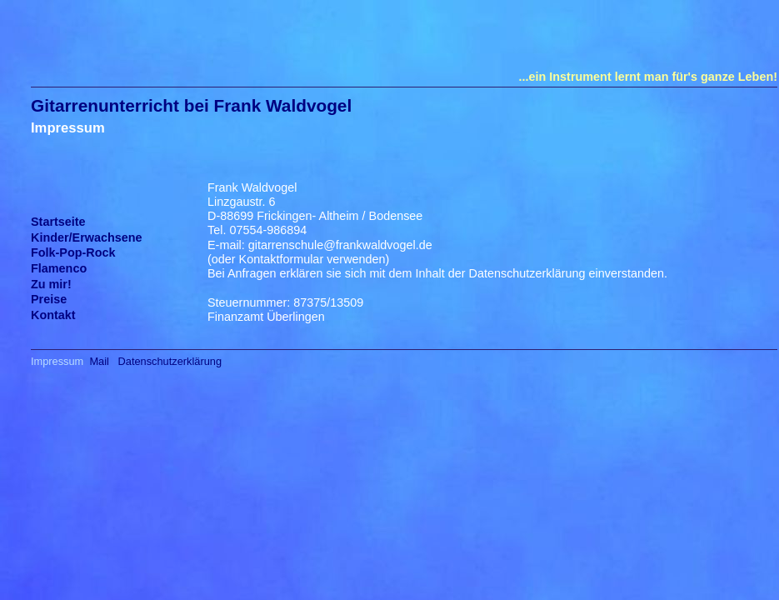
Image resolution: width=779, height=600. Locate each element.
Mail (98, 361)
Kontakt (53, 315)
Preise (49, 299)
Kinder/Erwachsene (86, 237)
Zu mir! (51, 284)
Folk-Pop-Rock (73, 252)
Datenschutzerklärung (170, 361)
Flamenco (59, 268)
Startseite (58, 221)
